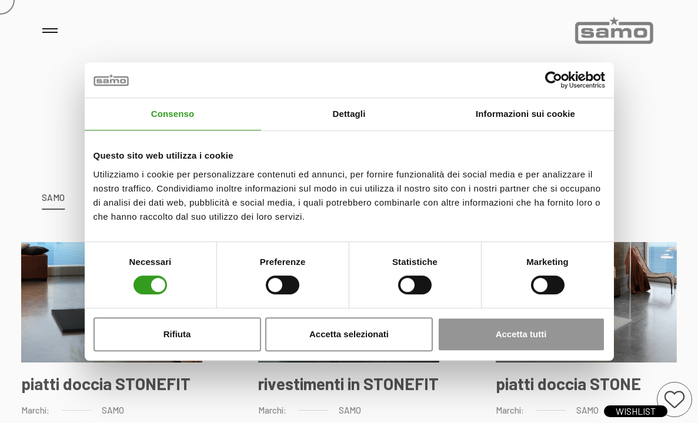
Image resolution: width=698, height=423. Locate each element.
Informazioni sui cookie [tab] (525, 114)
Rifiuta (177, 334)
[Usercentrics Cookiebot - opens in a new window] (553, 80)
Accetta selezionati (349, 334)
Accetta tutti (521, 334)
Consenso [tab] (172, 114)
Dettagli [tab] (349, 114)
